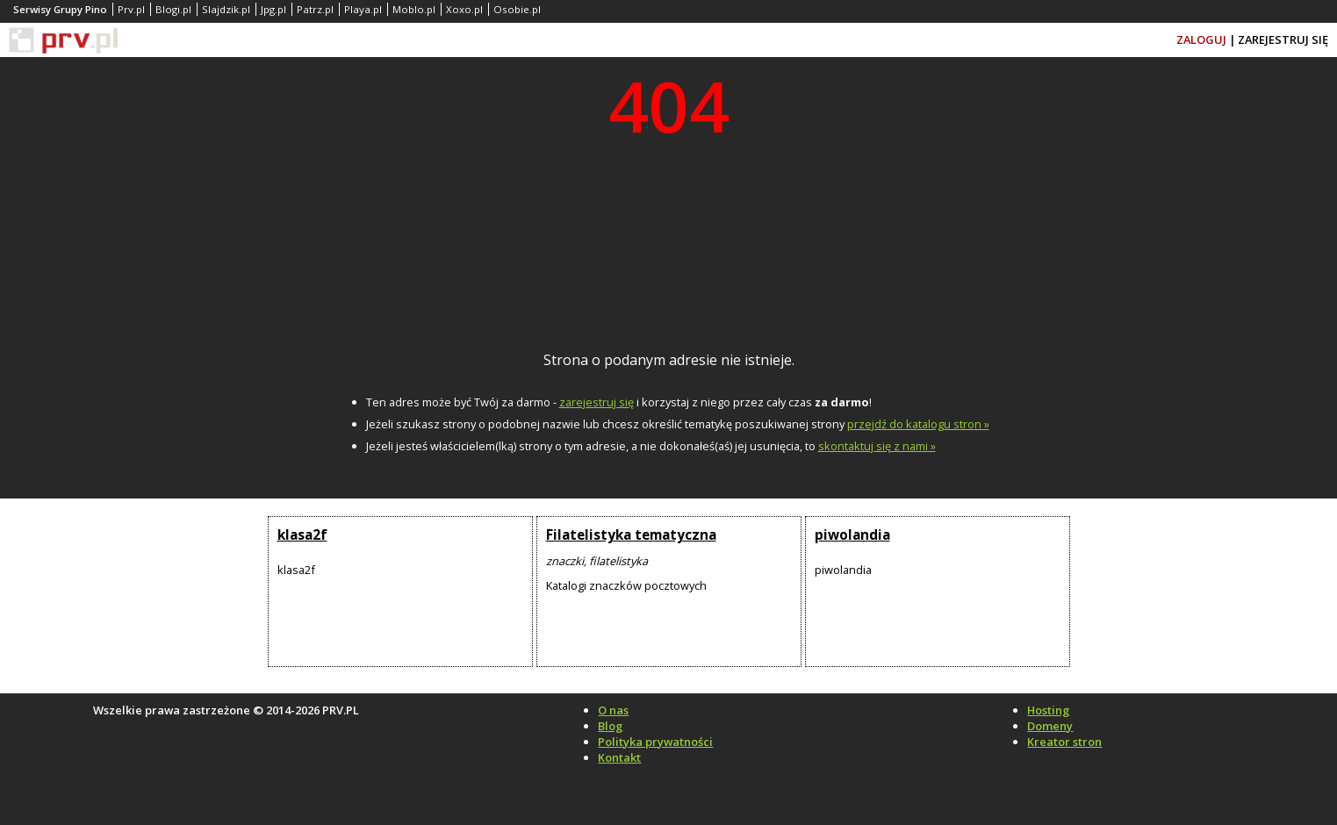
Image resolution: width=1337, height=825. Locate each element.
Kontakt (619, 757)
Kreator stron (1064, 742)
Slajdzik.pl (226, 9)
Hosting (1048, 710)
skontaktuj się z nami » (877, 446)
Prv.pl (131, 9)
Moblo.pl (413, 9)
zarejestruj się (596, 402)
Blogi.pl (173, 9)
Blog (610, 726)
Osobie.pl (517, 9)
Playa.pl (363, 9)
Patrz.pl (315, 9)
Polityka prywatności (655, 742)
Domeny (1050, 726)
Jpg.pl (273, 9)
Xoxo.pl (464, 9)
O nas (613, 710)
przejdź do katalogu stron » (918, 424)
